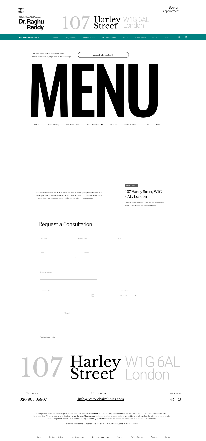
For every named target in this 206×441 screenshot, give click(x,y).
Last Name (82, 239)
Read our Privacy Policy (48, 337)
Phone (86, 253)
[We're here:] (131, 185)
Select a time (123, 291)
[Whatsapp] (179, 37)
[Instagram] (186, 37)
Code (42, 253)
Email (119, 239)
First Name (44, 239)
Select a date (45, 291)
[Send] (67, 313)
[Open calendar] (93, 295)
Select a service (46, 272)
